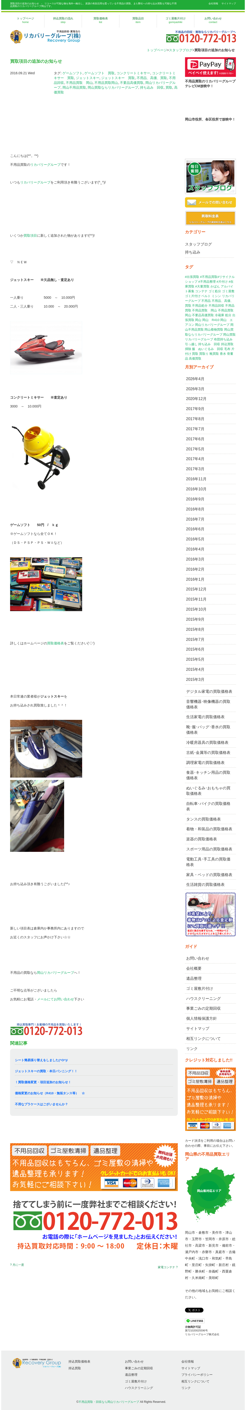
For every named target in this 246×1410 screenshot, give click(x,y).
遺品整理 (194, 978)
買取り (204, 353)
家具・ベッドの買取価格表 (209, 875)
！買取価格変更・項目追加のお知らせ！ (43, 1082)
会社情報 (213, 3)
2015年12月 (196, 589)
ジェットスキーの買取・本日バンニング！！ (46, 1071)
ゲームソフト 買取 (99, 73)
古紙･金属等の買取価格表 (208, 753)
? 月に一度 (17, 1265)
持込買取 (227, 344)
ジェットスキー (87, 78)
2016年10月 (196, 489)
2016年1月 (195, 579)
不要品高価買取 (131, 83)
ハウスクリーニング (203, 999)
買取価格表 (100, 20)
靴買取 (214, 353)
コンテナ (201, 291)
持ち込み (192, 252)
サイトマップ (228, 3)
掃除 (188, 349)
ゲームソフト (72, 73)
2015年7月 (195, 639)
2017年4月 (195, 459)
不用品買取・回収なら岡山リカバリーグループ (109, 1402)
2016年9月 (195, 499)
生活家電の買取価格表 (205, 717)
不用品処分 (200, 305)
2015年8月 (195, 629)
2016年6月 (195, 529)
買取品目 (138, 20)
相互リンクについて (203, 1039)
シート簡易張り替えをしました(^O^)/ (41, 1060)
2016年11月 (196, 479)
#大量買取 (202, 286)
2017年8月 (195, 419)
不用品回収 (216, 305)
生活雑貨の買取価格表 (205, 885)
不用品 (206, 301)
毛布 (227, 349)
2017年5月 (195, 449)
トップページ (25, 20)
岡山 (198, 320)
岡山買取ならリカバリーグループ (113, 87)
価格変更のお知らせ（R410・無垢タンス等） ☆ (50, 1093)
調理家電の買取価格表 (205, 763)
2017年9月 (195, 409)
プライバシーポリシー (197, 1374)
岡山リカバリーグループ (55, 972)
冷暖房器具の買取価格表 (207, 742)
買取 (169, 87)
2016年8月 (195, 509)
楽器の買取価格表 (201, 839)
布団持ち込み (223, 339)
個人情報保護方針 (201, 1018)
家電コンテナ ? (168, 1267)
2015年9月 (195, 619)
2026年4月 (195, 379)
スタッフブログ (180, 50)
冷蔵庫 (219, 315)
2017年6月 (195, 439)
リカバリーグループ (45, 164)
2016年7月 (195, 519)
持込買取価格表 (79, 1361)
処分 (228, 315)
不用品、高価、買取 (152, 78)
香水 (223, 353)
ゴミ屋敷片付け (175, 20)
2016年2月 (195, 569)
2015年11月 (196, 599)
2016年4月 (195, 549)
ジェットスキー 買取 (118, 78)
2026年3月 (195, 389)
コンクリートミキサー (133, 73)
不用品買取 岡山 (79, 83)
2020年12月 (196, 399)
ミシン (216, 296)
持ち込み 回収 (152, 87)
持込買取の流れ (63, 20)
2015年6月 (195, 649)
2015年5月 (195, 659)
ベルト (206, 296)
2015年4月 (195, 669)
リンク (192, 1049)
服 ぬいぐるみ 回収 (207, 349)
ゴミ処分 (215, 291)
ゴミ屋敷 (228, 291)
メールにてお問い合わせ (55, 999)
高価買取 (195, 358)
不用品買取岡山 (106, 83)
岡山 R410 (210, 320)
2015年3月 (195, 679)
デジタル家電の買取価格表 (209, 691)
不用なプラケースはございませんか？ (41, 1104)
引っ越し (191, 344)
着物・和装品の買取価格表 (209, 829)
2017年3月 (195, 469)
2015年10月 (196, 609)
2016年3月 (195, 559)
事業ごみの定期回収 (203, 1008)
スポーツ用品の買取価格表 (209, 849)
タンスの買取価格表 (203, 819)
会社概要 (194, 968)
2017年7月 (195, 429)
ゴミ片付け (193, 296)
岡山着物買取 (213, 329)
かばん (215, 286)
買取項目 (30, 235)
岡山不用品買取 (74, 87)
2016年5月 (195, 539)
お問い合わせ (213, 20)
